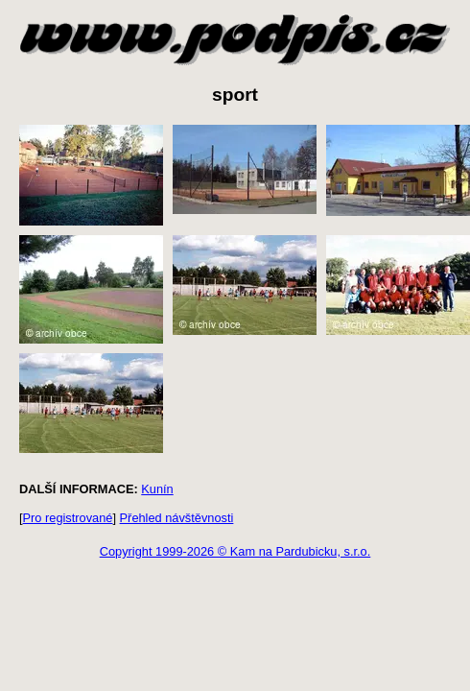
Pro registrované (68, 518)
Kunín (157, 489)
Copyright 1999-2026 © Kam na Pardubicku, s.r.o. (235, 551)
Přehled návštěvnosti (177, 518)
